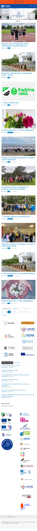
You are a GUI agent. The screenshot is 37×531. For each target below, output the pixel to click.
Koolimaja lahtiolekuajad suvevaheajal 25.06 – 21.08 (17, 74)
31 (3, 312)
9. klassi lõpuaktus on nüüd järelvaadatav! (18, 273)
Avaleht (9, 516)
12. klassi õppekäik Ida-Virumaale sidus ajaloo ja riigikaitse (15, 374)
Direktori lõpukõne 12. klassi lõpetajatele (18, 130)
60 (27, 312)
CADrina (4, 387)
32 (6, 312)
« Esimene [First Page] (15, 308)
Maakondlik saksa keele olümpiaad (10, 379)
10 (25, 308)
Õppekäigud (5, 376)
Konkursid (4, 381)
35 (15, 312)
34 (12, 312)
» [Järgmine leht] (32, 312)
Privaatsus (16, 523)
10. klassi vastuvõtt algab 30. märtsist (10, 365)
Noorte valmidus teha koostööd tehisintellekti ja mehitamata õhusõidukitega (15, 384)
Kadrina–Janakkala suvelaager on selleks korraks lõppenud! (18, 159)
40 (21, 312)
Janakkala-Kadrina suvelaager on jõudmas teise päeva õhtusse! (15, 188)
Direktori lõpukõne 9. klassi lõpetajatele (17, 301)
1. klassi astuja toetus (10, 103)
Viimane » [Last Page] (4, 315)
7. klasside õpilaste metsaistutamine (16, 216)
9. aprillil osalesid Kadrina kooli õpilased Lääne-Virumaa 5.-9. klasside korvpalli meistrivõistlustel (18, 395)
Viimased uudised (7, 362)
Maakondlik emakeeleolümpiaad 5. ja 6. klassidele (13, 390)
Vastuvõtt (4, 367)
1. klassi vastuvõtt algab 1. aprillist (10, 370)
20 (28, 308)
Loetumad (17, 362)
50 (24, 312)
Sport (3, 397)
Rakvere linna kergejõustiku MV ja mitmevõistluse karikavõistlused (15, 45)
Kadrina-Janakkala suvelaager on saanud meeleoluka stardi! (18, 245)
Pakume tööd (18, 2)
